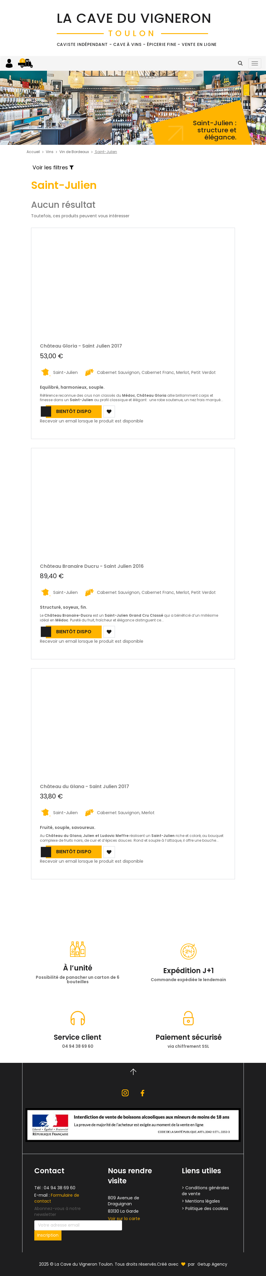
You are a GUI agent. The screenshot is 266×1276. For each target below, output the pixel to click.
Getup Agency (212, 1264)
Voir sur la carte (124, 1219)
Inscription (48, 1235)
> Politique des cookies (205, 1208)
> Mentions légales (201, 1201)
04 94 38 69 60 (59, 1188)
